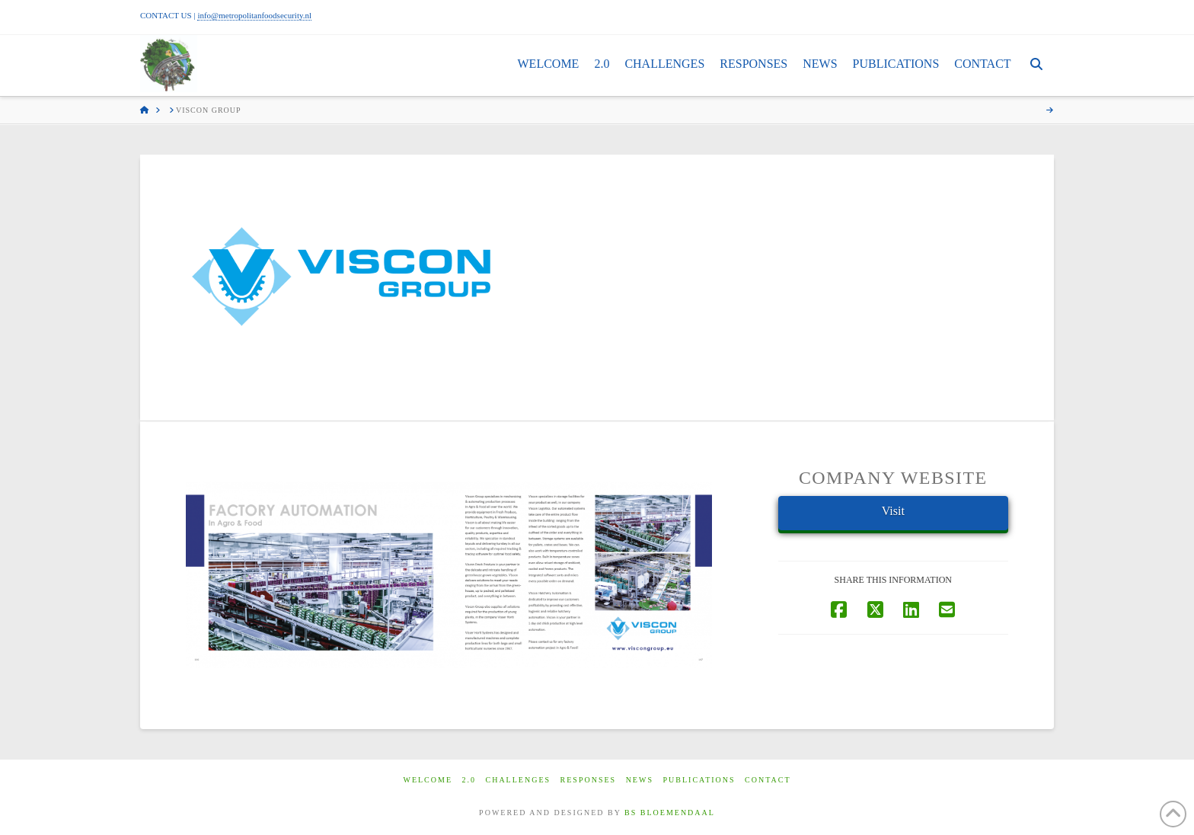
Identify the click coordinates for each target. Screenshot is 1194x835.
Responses (588, 780)
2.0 (469, 780)
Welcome (427, 780)
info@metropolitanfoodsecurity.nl (254, 15)
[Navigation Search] (1036, 65)
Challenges (518, 780)
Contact (767, 780)
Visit (893, 510)
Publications (698, 780)
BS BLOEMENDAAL (669, 812)
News (639, 780)
